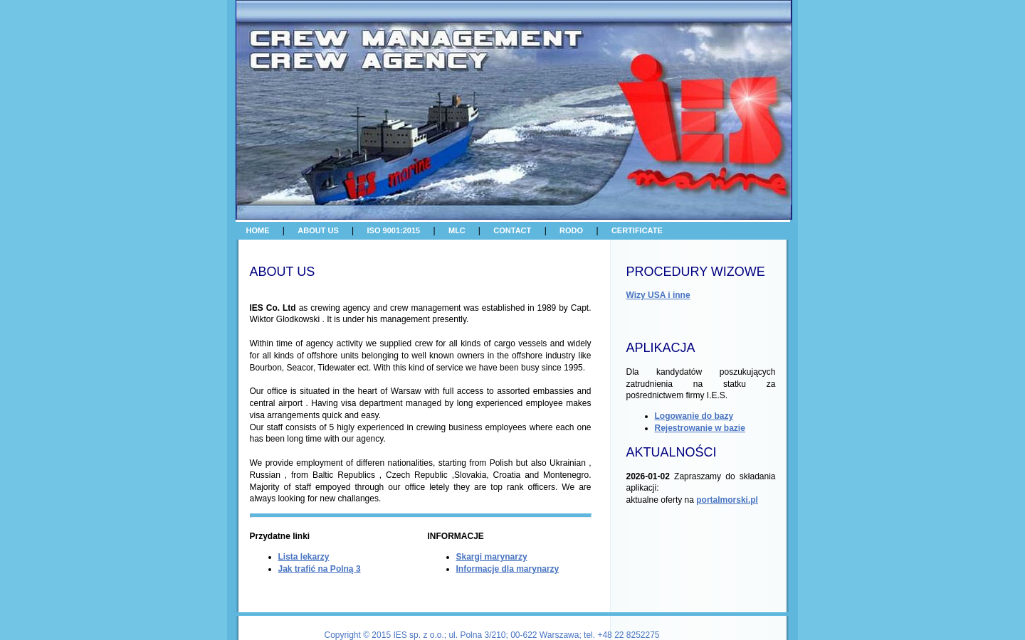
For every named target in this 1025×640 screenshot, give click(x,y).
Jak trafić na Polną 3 (319, 569)
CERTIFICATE (637, 230)
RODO (571, 230)
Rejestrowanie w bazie (700, 428)
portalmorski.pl (727, 500)
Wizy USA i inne (658, 295)
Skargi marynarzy (491, 557)
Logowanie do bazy (694, 416)
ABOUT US (318, 230)
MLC (458, 230)
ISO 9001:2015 (394, 230)
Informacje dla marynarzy (507, 569)
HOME (258, 230)
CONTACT (512, 230)
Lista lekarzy (304, 557)
